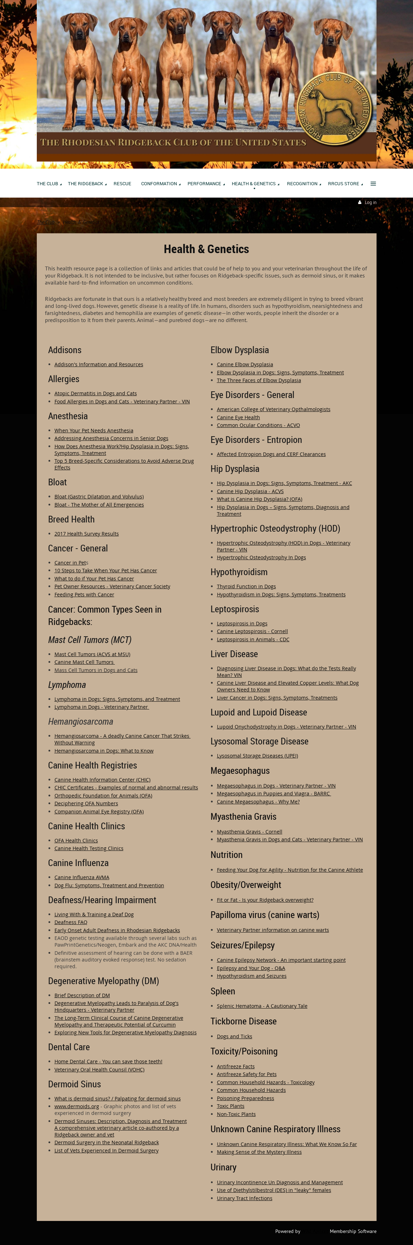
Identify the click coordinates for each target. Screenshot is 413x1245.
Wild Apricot (315, 1231)
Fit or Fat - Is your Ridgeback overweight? (265, 899)
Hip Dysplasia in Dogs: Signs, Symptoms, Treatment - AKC (284, 483)
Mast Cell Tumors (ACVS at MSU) (92, 654)
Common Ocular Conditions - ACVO (258, 425)
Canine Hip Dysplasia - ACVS (250, 491)
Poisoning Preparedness (245, 1098)
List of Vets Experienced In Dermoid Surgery (107, 1150)
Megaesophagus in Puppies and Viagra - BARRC (274, 793)
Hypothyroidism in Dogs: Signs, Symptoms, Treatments (281, 594)
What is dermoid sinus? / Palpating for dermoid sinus (118, 1098)
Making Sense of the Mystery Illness (259, 1151)
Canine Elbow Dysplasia (245, 364)
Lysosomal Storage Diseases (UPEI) (257, 755)
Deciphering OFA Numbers (86, 803)
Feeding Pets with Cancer (84, 594)
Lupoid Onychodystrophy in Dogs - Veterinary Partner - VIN (286, 726)
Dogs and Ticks (234, 1036)
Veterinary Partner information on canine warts (273, 930)
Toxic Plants (231, 1106)
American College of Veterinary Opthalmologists (274, 409)
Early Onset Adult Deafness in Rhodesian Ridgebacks (117, 930)
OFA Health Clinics (76, 840)
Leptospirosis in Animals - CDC (253, 639)
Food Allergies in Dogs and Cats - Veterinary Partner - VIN (122, 401)
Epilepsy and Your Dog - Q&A (251, 968)
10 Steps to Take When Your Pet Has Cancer (106, 570)
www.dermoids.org (77, 1106)
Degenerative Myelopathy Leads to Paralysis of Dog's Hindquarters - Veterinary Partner (117, 1006)
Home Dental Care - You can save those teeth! (108, 1061)
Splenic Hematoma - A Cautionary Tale (262, 1006)
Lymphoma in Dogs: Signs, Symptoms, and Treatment (117, 699)
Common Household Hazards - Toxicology (266, 1082)
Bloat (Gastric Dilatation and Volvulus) (99, 496)
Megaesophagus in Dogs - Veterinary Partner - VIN (276, 785)
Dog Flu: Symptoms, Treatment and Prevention (109, 885)
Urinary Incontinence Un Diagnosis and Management (280, 1182)
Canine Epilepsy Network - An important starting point (281, 960)
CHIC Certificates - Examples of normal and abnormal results (126, 787)
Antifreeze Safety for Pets (247, 1074)
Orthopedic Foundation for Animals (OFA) (103, 795)
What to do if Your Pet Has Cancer (94, 578)
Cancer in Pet (70, 562)
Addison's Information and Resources (99, 364)
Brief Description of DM (82, 995)
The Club (46, 222)
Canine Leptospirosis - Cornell (252, 631)
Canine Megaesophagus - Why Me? (258, 801)
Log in (371, 202)
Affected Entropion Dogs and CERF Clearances (271, 454)
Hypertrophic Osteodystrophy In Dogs (261, 557)
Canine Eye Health (238, 417)
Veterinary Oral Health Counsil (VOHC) (99, 1069)
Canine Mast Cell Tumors (85, 662)
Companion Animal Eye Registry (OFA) (99, 811)
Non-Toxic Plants (236, 1114)
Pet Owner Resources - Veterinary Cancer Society (112, 586)
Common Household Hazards (251, 1090)
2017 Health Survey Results (87, 533)
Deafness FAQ (71, 922)
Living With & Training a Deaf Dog (94, 914)
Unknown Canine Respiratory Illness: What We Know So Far (287, 1144)
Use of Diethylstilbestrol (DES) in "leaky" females (274, 1190)
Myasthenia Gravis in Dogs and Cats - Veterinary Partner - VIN (290, 839)
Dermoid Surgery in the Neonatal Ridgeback (107, 1142)
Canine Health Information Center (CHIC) (102, 779)
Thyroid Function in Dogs (246, 586)
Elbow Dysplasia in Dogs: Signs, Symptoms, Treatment (280, 372)
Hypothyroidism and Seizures (252, 975)
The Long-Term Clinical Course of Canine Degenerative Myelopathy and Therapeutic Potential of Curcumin (119, 1021)
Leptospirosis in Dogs (242, 623)
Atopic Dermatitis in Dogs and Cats (96, 393)
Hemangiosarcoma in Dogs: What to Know (104, 750)
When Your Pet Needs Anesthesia (94, 430)
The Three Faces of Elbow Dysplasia (259, 380)
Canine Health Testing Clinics (89, 848)
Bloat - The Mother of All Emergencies (99, 504)
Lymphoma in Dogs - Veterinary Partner (102, 706)
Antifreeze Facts (236, 1066)
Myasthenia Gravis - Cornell (249, 831)
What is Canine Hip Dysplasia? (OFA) (259, 499)
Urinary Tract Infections (245, 1198)
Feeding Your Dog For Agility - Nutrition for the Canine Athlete (290, 869)
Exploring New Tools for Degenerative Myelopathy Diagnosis (126, 1032)
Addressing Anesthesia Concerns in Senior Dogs (111, 438)
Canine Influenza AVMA (82, 877)
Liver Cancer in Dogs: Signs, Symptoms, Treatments (277, 697)
